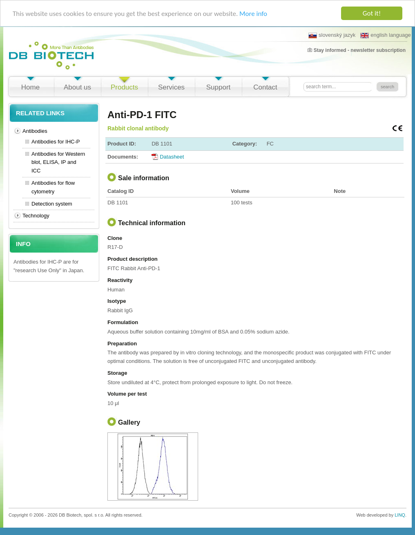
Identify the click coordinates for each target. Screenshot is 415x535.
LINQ (400, 515)
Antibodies (34, 131)
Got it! (372, 13)
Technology (35, 216)
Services (171, 87)
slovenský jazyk (331, 35)
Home (30, 87)
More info (253, 13)
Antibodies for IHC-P (55, 142)
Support (218, 87)
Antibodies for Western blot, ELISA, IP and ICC (58, 162)
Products (124, 87)
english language (385, 35)
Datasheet (172, 156)
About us (77, 87)
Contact (265, 87)
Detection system (51, 204)
